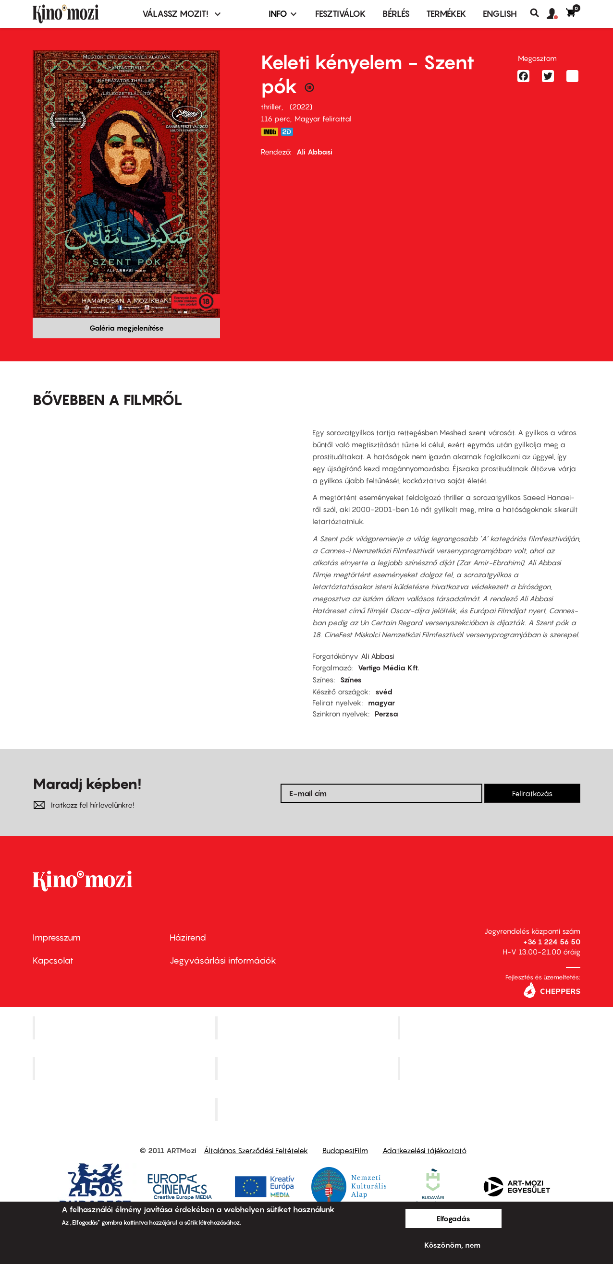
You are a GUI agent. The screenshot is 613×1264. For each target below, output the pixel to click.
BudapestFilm (345, 1150)
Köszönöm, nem (452, 1244)
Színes (351, 679)
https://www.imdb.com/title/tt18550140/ (269, 132)
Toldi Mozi (307, 1109)
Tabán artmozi (490, 1068)
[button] (556, 14)
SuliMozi (307, 1068)
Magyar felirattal (323, 118)
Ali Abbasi (314, 151)
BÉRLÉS (396, 14)
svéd (383, 691)
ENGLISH (500, 14)
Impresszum (57, 937)
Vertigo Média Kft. (388, 667)
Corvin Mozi (125, 1028)
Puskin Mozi (125, 1068)
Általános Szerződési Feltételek (256, 1150)
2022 (301, 106)
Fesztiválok (340, 14)
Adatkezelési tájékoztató (424, 1150)
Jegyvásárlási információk (223, 960)
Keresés (538, 13)
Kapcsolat (53, 960)
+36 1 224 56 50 (551, 941)
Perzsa (386, 713)
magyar (381, 702)
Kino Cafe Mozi (307, 1028)
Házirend (188, 937)
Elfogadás (453, 1218)
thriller (271, 106)
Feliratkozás (532, 793)
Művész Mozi (490, 1028)
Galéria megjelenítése (126, 327)
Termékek (446, 14)
